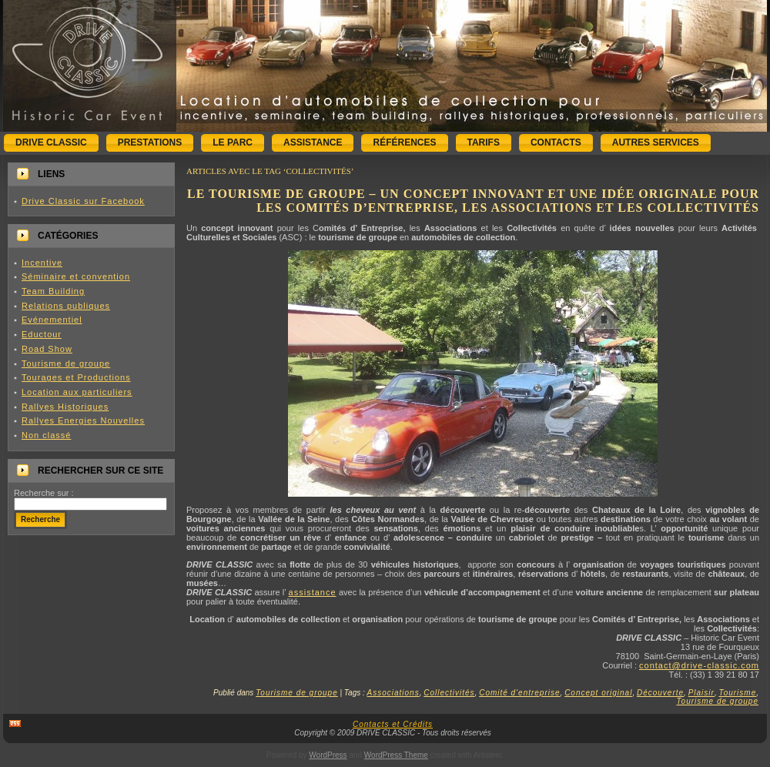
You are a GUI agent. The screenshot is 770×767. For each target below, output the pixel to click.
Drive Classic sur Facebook (83, 201)
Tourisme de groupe (66, 363)
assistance (312, 592)
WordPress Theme (396, 755)
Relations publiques (66, 305)
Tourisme (737, 692)
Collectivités (449, 692)
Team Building (53, 291)
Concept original (598, 692)
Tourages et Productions (76, 377)
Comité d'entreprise (519, 692)
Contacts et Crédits (393, 724)
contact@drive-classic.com (699, 665)
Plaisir (701, 692)
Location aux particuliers (77, 392)
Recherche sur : (44, 492)
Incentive (42, 262)
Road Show (47, 348)
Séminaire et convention (76, 276)
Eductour (42, 334)
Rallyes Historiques (65, 406)
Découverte (660, 692)
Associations (393, 692)
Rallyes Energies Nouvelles (83, 420)
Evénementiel (52, 319)
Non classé (46, 435)
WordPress (327, 755)
